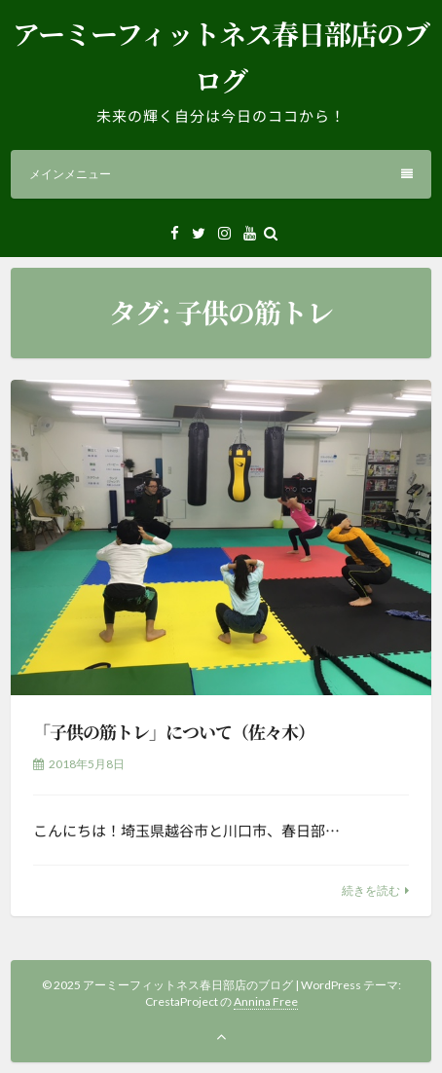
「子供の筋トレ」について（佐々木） (173, 731)
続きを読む (371, 890)
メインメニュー (221, 173)
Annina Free (266, 1001)
